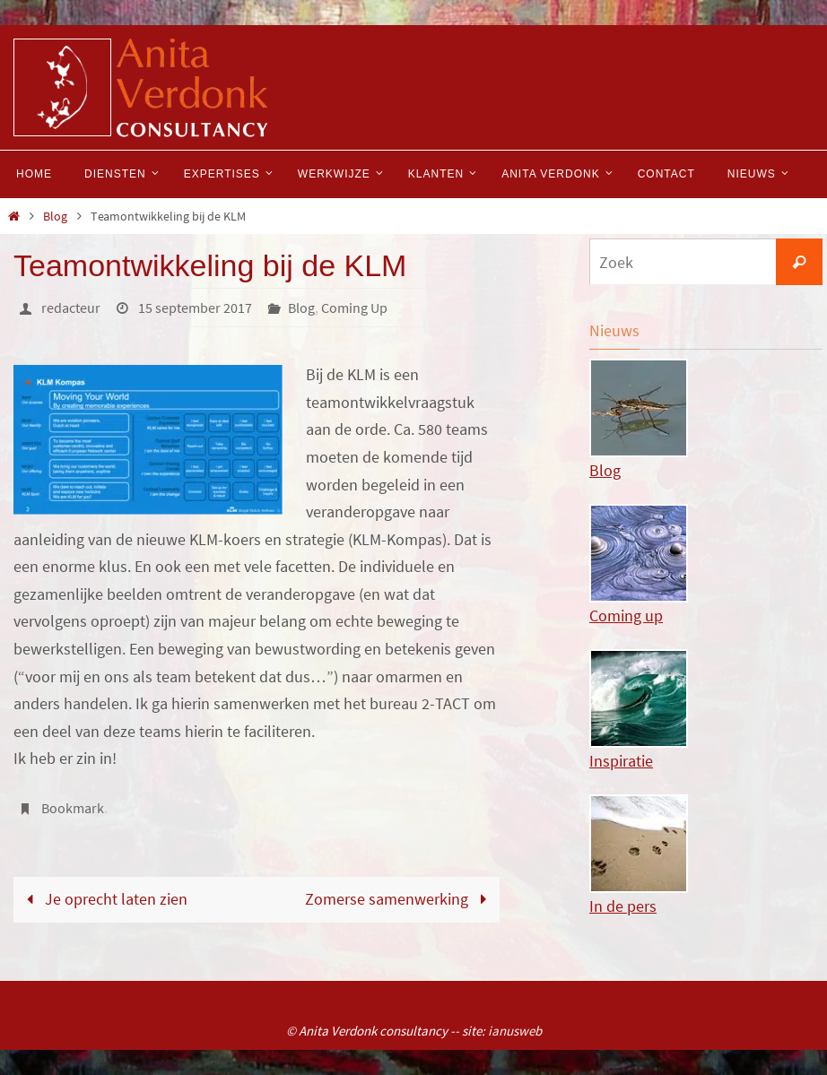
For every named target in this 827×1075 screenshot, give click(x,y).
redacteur (70, 307)
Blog (55, 216)
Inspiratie (706, 710)
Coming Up (354, 307)
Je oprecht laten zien (102, 899)
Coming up (706, 565)
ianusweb (515, 1030)
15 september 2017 (195, 307)
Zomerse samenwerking (399, 899)
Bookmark (72, 808)
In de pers (706, 855)
